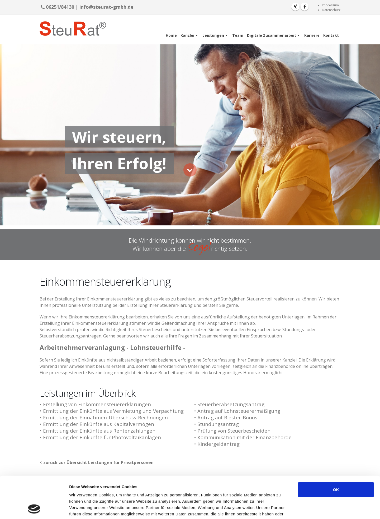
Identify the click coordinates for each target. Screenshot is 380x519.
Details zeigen (280, 508)
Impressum (330, 5)
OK (336, 450)
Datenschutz (331, 10)
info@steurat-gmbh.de (106, 7)
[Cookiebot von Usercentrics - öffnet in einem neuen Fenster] (34, 509)
